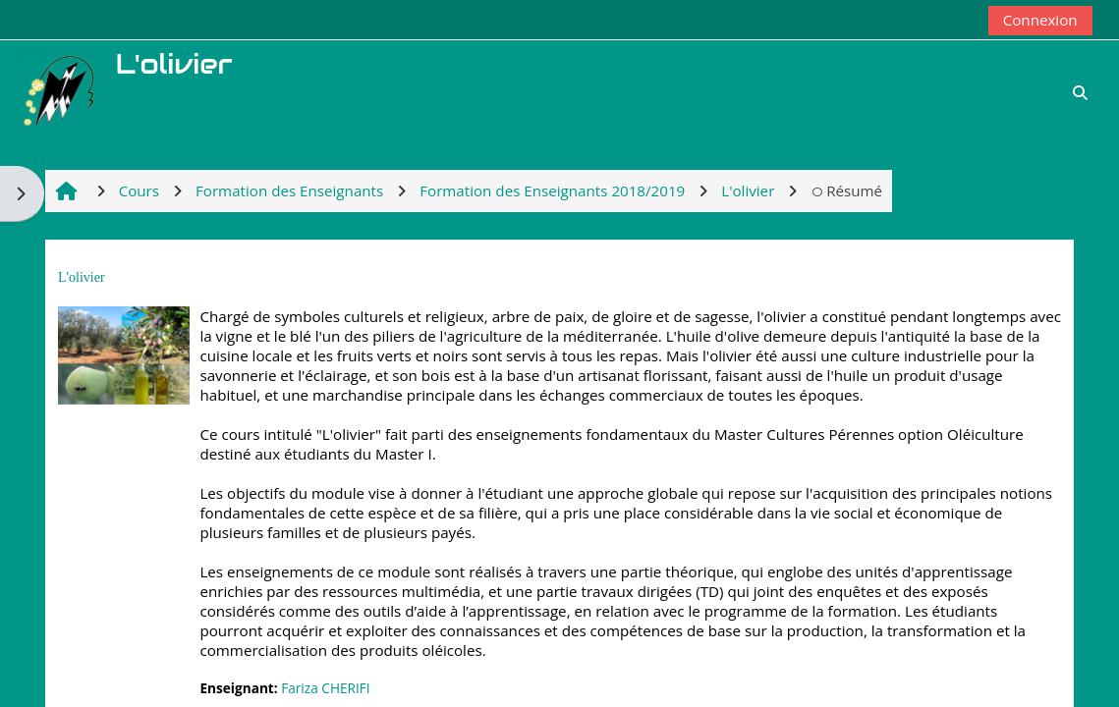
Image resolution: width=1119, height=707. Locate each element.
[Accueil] (55, 90)
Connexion (1040, 19)
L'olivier (81, 277)
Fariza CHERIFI (325, 688)
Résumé (846, 190)
